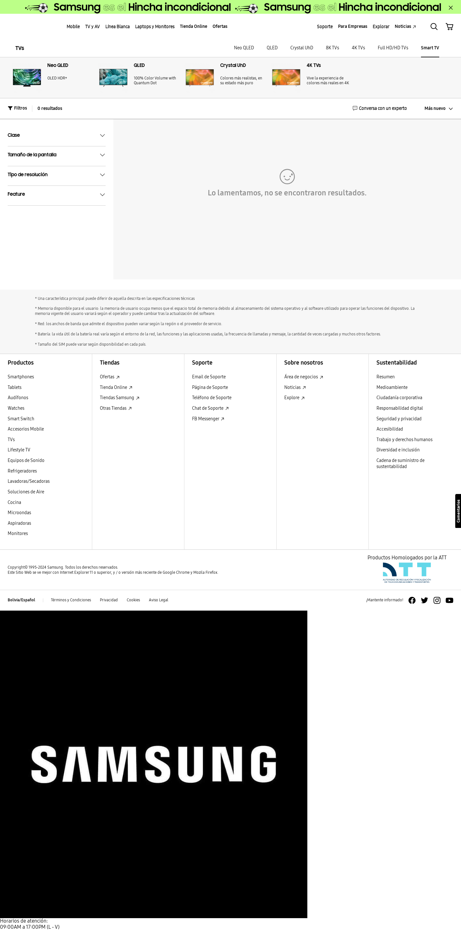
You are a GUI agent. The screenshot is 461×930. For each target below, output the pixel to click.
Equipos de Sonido (26, 460)
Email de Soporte (209, 377)
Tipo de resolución (57, 174)
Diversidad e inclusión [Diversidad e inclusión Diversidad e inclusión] (398, 450)
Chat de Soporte (210, 408)
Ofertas (110, 377)
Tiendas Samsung (120, 397)
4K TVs (358, 48)
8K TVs (332, 48)
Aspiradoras (19, 523)
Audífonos (18, 397)
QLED (272, 48)
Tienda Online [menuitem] (193, 26)
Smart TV (430, 48)
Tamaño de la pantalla (57, 155)
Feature (57, 194)
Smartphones (21, 377)
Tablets (14, 387)
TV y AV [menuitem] (92, 26)
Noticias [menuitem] (405, 26)
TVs (19, 48)
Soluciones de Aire (26, 492)
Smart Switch (21, 419)
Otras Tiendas (116, 408)
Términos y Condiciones (71, 600)
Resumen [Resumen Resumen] (385, 377)
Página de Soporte (210, 387)
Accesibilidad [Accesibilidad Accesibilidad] (389, 429)
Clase (57, 135)
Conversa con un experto (379, 108)
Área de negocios (303, 377)
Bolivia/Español (21, 600)
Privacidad (109, 600)
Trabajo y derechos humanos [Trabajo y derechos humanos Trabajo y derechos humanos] (404, 439)
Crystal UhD (301, 48)
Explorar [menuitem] (381, 26)
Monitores (18, 533)
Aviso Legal (158, 600)
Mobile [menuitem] (73, 26)
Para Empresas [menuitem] (352, 26)
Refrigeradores (22, 471)
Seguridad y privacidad (399, 419)
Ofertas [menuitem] (220, 26)
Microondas (19, 512)
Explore (294, 397)
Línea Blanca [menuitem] (117, 26)
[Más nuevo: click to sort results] (434, 108)
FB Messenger (208, 419)
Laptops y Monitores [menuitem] (154, 26)
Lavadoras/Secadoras (29, 481)
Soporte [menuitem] (325, 26)
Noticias (295, 387)
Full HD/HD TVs (393, 48)
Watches (16, 408)
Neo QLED (244, 48)
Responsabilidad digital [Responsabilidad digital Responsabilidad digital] (399, 408)
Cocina (14, 502)
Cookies (133, 600)
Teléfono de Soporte (211, 397)
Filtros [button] (17, 108)
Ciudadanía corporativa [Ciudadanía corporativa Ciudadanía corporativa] (399, 397)
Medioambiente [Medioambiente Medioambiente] (392, 387)
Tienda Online (116, 387)
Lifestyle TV (19, 450)
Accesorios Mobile (26, 429)
